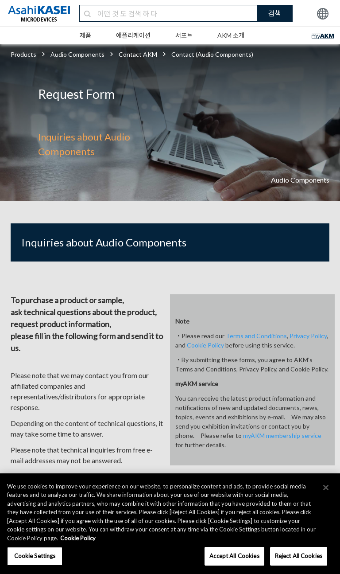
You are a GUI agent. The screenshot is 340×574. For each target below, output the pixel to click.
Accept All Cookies (234, 555)
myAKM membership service (282, 435)
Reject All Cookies (298, 555)
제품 (85, 35)
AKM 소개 (230, 35)
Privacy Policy (308, 336)
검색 (274, 13)
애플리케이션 (133, 35)
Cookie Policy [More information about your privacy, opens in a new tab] (78, 538)
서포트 (184, 35)
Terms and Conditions (256, 336)
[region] (170, 523)
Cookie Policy (205, 345)
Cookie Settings (35, 555)
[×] (326, 487)
